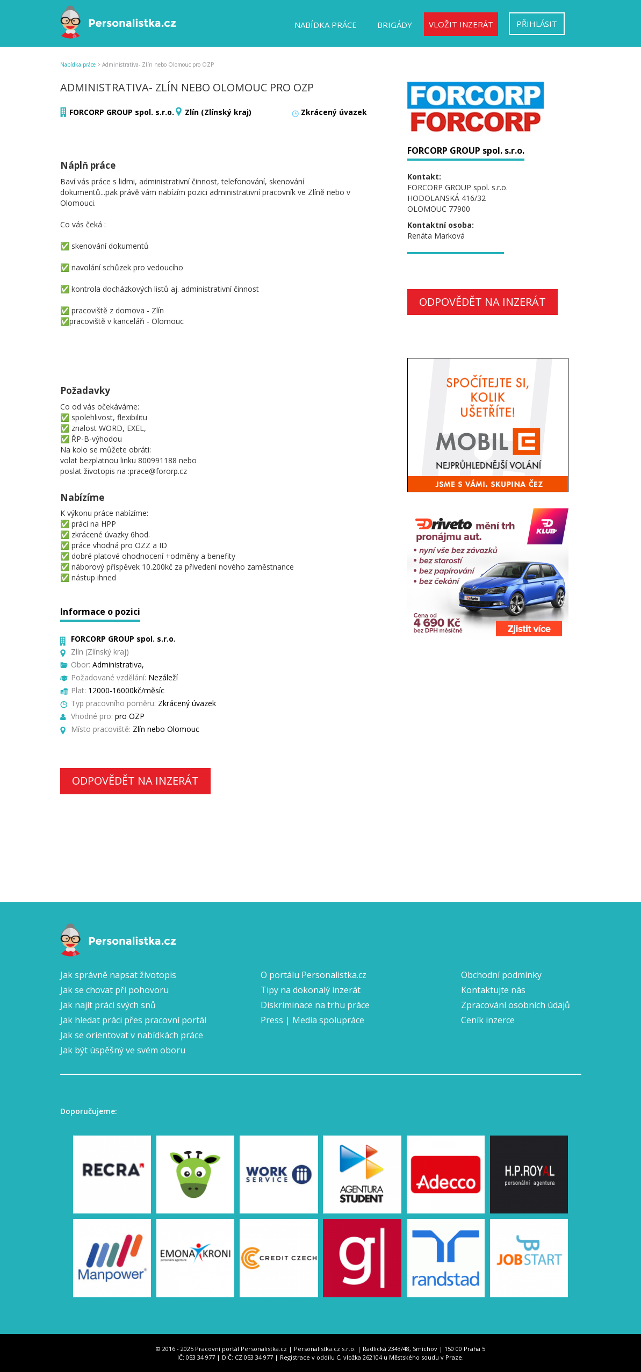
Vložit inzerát (461, 24)
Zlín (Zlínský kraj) (218, 112)
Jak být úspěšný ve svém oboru (122, 1050)
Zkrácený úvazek (334, 112)
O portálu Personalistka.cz (313, 975)
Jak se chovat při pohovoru (114, 990)
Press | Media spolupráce (312, 1020)
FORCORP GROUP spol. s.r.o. (121, 112)
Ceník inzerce (488, 1020)
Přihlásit (536, 23)
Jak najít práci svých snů (108, 1005)
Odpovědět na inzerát (135, 780)
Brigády (394, 24)
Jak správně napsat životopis (118, 975)
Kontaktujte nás (493, 990)
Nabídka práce (325, 24)
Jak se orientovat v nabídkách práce (131, 1035)
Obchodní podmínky (501, 975)
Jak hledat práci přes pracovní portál (133, 1020)
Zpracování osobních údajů (515, 1005)
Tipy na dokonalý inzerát (311, 990)
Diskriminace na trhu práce (315, 1005)
